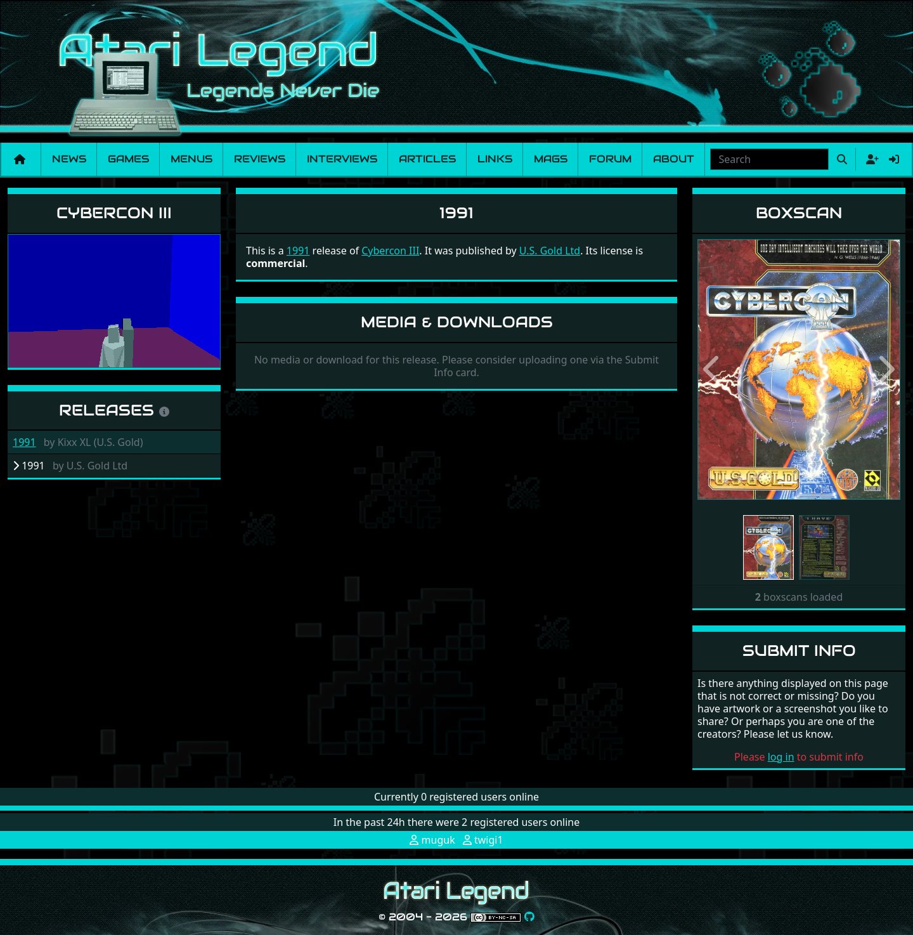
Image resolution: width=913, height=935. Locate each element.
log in (781, 757)
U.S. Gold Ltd (549, 251)
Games (128, 159)
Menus (191, 159)
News (69, 159)
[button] (712, 369)
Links (494, 159)
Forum (610, 159)
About (673, 159)
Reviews (259, 159)
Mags (550, 159)
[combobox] (769, 159)
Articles (427, 159)
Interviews (342, 159)
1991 (24, 442)
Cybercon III (114, 213)
